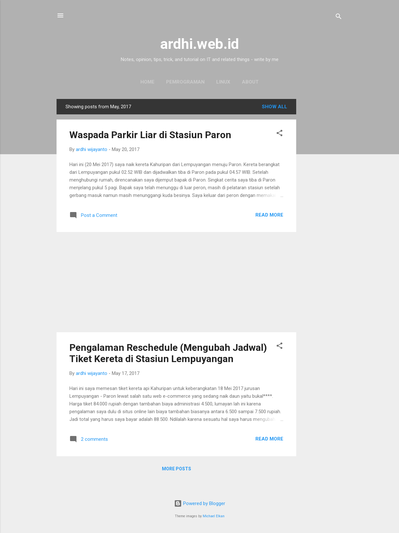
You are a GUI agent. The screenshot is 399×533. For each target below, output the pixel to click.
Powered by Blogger (199, 503)
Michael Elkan (214, 516)
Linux (223, 82)
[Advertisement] (321, 195)
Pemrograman (185, 82)
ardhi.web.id (199, 43)
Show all (274, 107)
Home (147, 82)
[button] (279, 134)
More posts (176, 468)
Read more (269, 215)
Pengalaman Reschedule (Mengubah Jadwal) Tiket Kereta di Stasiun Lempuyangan (168, 353)
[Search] (338, 17)
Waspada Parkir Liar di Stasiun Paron (150, 134)
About (250, 82)
